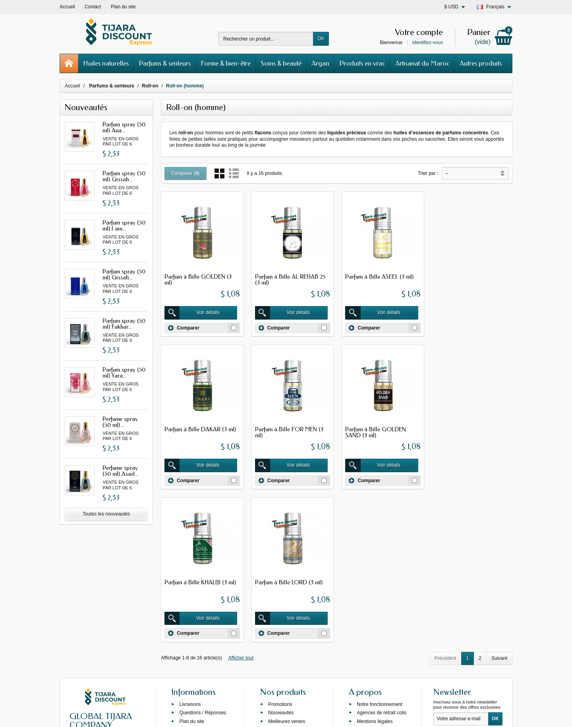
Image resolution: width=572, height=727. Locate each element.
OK (320, 38)
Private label (281, 583)
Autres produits (481, 63)
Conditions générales (379, 583)
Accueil (72, 86)
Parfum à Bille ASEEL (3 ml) (378, 276)
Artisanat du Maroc (422, 63)
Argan (320, 63)
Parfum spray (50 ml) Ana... (123, 127)
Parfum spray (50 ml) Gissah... (123, 176)
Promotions (280, 557)
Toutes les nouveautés (106, 514)
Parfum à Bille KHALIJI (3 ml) (380, 428)
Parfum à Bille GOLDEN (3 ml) (198, 279)
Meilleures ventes (286, 574)
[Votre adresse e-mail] (461, 572)
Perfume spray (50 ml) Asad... (120, 470)
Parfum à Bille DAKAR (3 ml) (470, 276)
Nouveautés (281, 565)
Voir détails (192, 312)
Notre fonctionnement (379, 557)
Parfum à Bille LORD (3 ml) (468, 428)
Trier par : (428, 173)
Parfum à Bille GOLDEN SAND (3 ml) (284, 431)
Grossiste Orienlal (198, 583)
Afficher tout (240, 503)
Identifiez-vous (427, 42)
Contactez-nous (373, 600)
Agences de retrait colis (381, 565)
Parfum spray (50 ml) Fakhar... (123, 323)
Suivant (499, 504)
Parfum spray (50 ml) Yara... (123, 372)
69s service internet (310, 714)
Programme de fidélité (380, 592)
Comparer (183, 327)
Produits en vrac (362, 63)
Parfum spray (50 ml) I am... (123, 225)
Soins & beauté (281, 63)
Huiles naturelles (106, 63)
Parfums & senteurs (165, 63)
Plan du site (191, 574)
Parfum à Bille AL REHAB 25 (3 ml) (289, 279)
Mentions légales (374, 574)
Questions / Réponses (202, 565)
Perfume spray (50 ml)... (120, 421)
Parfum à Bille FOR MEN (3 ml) (198, 431)
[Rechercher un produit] (265, 39)
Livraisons (190, 557)
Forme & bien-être (226, 63)
